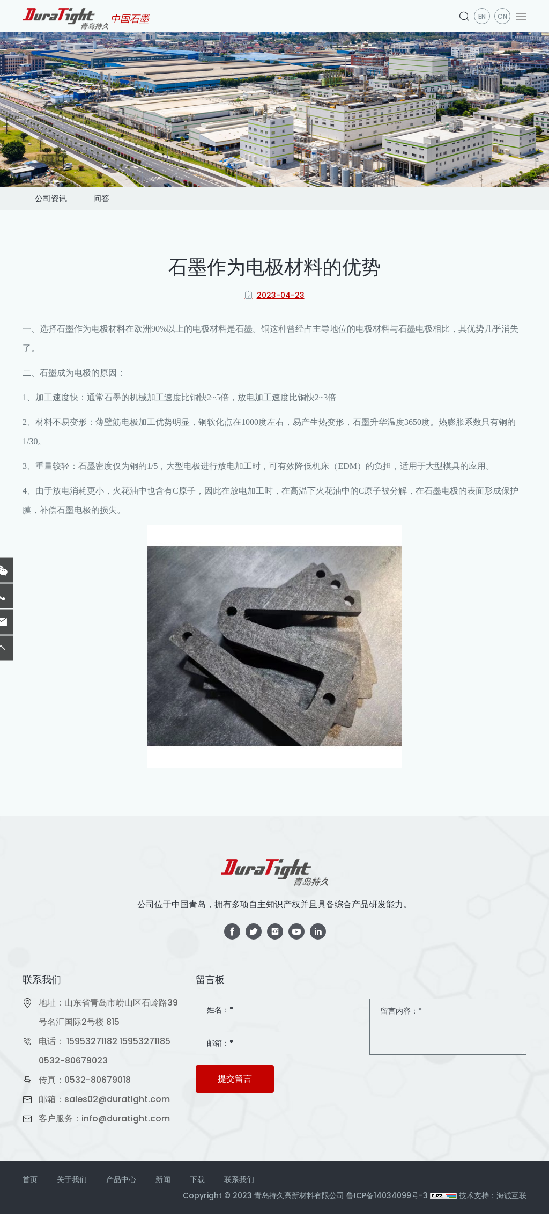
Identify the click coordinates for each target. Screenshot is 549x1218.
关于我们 (72, 1183)
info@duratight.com (125, 1122)
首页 (30, 1183)
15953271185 (145, 1045)
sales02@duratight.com (117, 1103)
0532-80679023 (73, 1064)
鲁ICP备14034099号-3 (387, 1199)
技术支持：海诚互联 (492, 1199)
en (482, 16)
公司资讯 (61, 200)
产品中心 (121, 1183)
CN (502, 16)
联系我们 (239, 1183)
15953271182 (91, 1045)
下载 (197, 1183)
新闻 (162, 1183)
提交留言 (235, 1082)
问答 (131, 200)
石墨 (65, 332)
